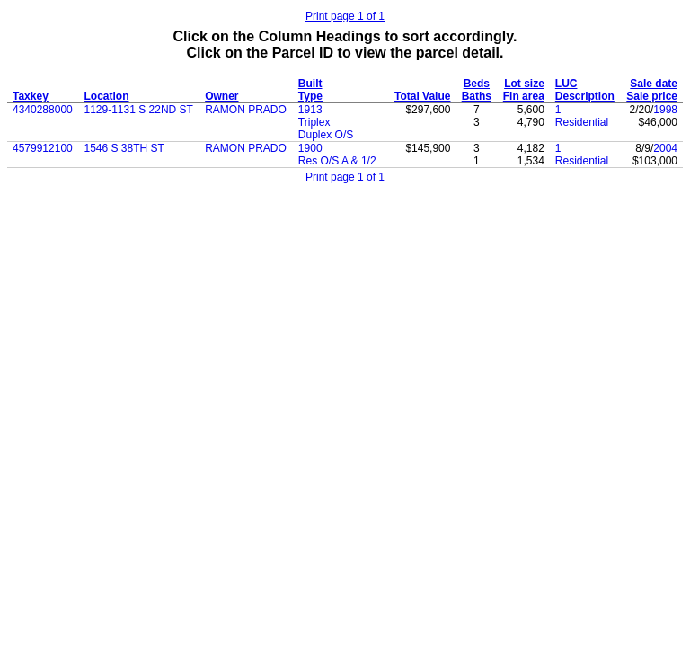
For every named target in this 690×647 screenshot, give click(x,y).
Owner (221, 96)
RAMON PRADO (246, 109)
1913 (310, 109)
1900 (310, 148)
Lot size (524, 83)
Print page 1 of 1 (345, 16)
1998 (665, 109)
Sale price (651, 96)
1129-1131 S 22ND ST (138, 109)
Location (106, 96)
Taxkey (31, 96)
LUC (566, 83)
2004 (665, 148)
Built (310, 83)
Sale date (653, 83)
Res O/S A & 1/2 (337, 161)
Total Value (422, 96)
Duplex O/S (325, 135)
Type (310, 96)
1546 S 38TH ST (124, 148)
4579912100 (43, 148)
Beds (477, 83)
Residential (581, 122)
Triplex (314, 122)
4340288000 (43, 109)
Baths (476, 96)
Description (585, 96)
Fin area (523, 96)
